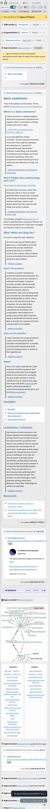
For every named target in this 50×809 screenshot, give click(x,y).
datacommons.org (30, 219)
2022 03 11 (16, 671)
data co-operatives (18, 392)
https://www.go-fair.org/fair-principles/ (20, 185)
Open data (26, 40)
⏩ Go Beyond (24, 11)
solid (12, 719)
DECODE (11, 409)
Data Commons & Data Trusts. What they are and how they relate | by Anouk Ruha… (25, 513)
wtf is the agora (12, 736)
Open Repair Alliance (16, 419)
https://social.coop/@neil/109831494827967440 (26, 759)
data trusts (29, 383)
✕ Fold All (38, 48)
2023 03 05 (8, 674)
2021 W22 (8, 671)
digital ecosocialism (12, 689)
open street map (35, 689)
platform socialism (35, 692)
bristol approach (12, 680)
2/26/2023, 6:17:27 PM (17, 574)
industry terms (12, 705)
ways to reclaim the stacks (12, 732)
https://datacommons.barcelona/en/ (26, 106)
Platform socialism (15, 263)
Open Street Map (15, 413)
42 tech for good (12, 677)
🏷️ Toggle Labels (37, 608)
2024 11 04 (16, 674)
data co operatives (35, 671)
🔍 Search (5, 11)
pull (9, 762)
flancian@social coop (35, 677)
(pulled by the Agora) (24, 744)
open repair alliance (35, 686)
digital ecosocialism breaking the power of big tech (12, 694)
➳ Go (14, 11)
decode (40, 674)
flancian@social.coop (16, 538)
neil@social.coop (14, 756)
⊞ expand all (36, 11)
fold (10, 544)
